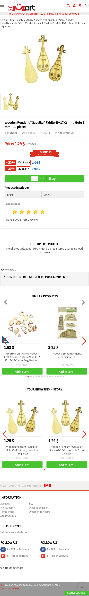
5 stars (42, 211)
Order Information (38, 507)
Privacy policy (7, 507)
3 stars (28, 211)
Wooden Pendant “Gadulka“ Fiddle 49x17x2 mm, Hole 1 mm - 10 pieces (22, 450)
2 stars (21, 211)
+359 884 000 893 (68, 14)
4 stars (35, 211)
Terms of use (7, 511)
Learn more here (10, 588)
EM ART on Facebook (14, 549)
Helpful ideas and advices (13, 532)
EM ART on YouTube (14, 556)
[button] (25, 376)
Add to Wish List (64, 133)
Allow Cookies (76, 592)
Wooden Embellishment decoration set (68, 355)
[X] (2, 584)
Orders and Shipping (39, 511)
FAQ (31, 503)
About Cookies (8, 515)
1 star (14, 211)
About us (5, 503)
